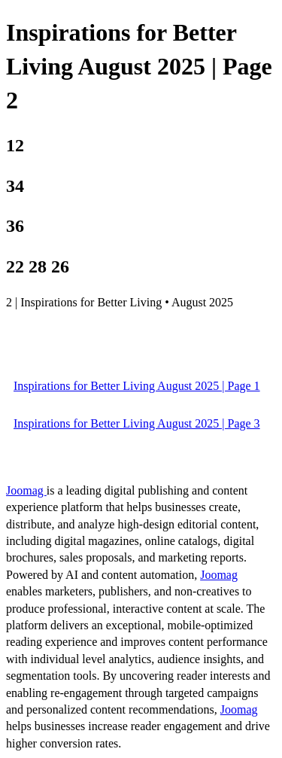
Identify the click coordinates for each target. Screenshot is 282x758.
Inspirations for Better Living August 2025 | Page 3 (137, 423)
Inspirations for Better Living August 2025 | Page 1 (137, 385)
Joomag (26, 490)
